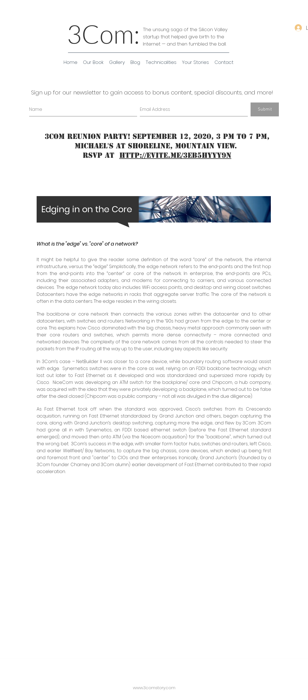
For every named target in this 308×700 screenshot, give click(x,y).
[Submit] (265, 109)
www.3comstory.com (154, 688)
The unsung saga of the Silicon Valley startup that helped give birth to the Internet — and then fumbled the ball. (185, 36)
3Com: (103, 33)
